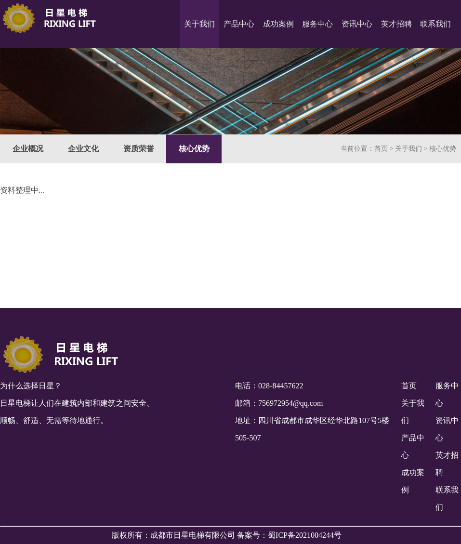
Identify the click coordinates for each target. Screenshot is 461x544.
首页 (381, 149)
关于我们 (199, 24)
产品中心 (239, 24)
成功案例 (278, 24)
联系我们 (435, 24)
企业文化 (83, 150)
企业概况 (28, 150)
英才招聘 (396, 24)
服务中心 (317, 24)
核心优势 (194, 150)
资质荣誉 (138, 150)
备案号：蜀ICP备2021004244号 (289, 535)
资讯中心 (357, 24)
